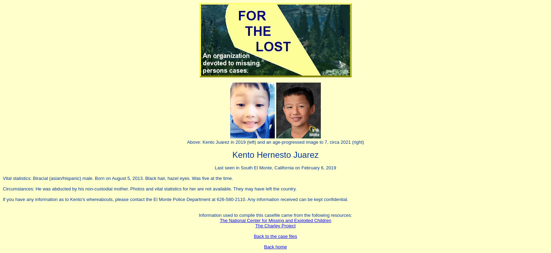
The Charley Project (275, 225)
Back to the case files (275, 236)
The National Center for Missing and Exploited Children (275, 220)
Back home (275, 246)
